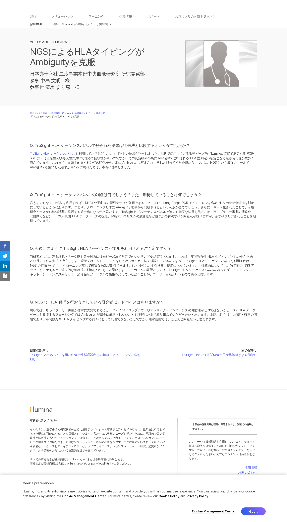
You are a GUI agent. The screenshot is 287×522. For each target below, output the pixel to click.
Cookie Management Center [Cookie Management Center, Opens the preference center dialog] (214, 511)
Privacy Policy (197, 496)
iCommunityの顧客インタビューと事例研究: (83, 113)
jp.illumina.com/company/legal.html (89, 463)
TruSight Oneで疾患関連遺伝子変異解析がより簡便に (219, 355)
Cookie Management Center (84, 496)
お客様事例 (54, 113)
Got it (253, 512)
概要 (55, 24)
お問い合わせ (247, 472)
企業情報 (125, 16)
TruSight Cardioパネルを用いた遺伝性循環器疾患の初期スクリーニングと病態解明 (85, 357)
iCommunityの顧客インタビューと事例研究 (85, 24)
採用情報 (251, 468)
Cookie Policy (169, 496)
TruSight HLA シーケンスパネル (52, 153)
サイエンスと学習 (38, 113)
